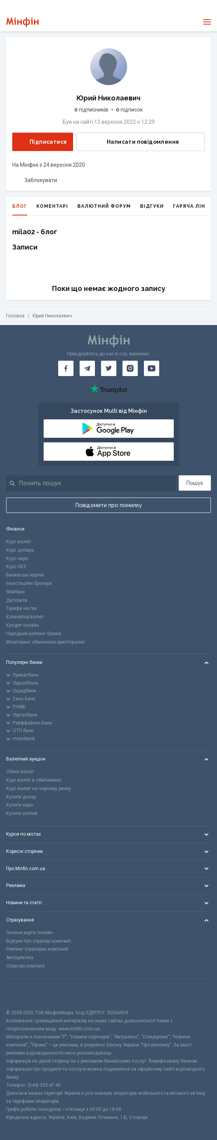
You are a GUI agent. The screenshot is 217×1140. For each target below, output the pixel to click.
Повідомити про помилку (108, 505)
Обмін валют (20, 771)
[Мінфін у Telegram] (87, 368)
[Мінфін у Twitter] (108, 368)
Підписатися (42, 141)
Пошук (194, 483)
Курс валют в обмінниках (33, 780)
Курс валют (18, 541)
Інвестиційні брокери (29, 583)
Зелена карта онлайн (29, 932)
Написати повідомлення (137, 141)
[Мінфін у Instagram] (130, 368)
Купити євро (19, 805)
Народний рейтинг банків (33, 633)
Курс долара (20, 550)
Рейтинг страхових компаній (37, 949)
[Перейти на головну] (22, 22)
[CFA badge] (23, 994)
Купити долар (21, 797)
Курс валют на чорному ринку (38, 788)
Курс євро (17, 558)
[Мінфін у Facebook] (65, 368)
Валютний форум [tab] (104, 206)
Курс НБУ (16, 566)
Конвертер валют (25, 616)
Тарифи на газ (21, 608)
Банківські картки (25, 575)
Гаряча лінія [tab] (191, 206)
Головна (15, 316)
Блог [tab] (19, 209)
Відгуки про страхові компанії (38, 941)
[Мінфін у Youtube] (151, 368)
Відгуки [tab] (152, 206)
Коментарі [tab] (52, 206)
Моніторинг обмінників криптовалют (45, 642)
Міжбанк (15, 592)
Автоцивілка (19, 957)
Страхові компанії (25, 966)
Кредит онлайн (22, 625)
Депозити (16, 600)
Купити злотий (22, 813)
